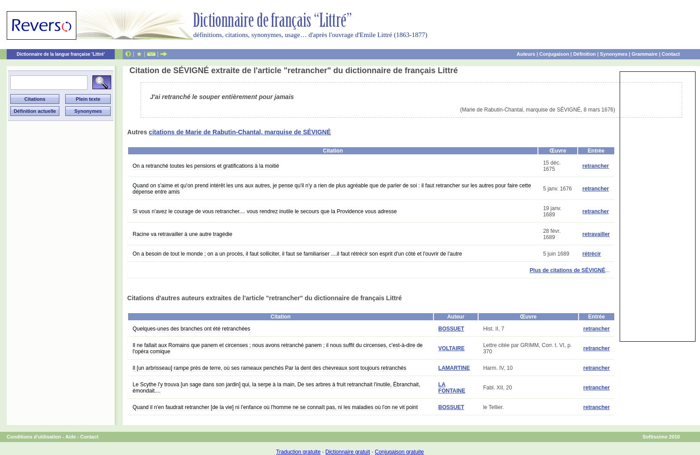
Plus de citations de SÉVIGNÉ (567, 270)
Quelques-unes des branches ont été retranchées (191, 329)
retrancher (596, 166)
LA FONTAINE (451, 387)
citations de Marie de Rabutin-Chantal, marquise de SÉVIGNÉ (240, 132)
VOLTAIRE (451, 348)
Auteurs (526, 54)
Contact (671, 54)
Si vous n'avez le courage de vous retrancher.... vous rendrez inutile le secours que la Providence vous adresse (265, 211)
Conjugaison (554, 54)
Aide (70, 436)
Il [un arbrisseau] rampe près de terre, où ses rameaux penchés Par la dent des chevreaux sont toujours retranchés (269, 368)
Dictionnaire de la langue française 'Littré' (61, 54)
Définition (584, 54)
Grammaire (645, 54)
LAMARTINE (454, 368)
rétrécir (592, 254)
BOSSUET (451, 329)
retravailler (596, 234)
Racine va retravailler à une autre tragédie (182, 234)
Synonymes (614, 54)
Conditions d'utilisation (34, 436)
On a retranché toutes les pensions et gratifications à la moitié (206, 166)
